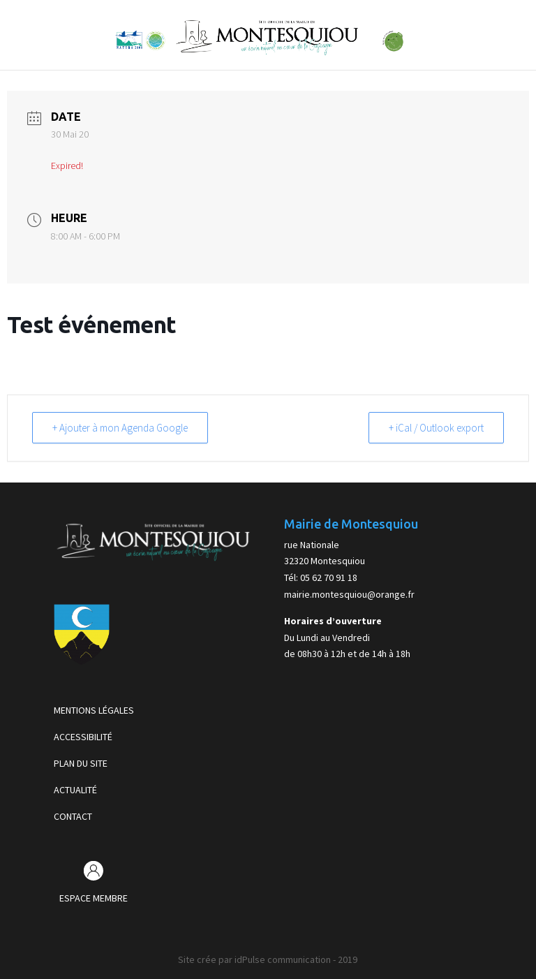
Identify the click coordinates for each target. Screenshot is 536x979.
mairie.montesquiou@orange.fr (349, 594)
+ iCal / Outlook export (436, 427)
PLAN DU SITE (80, 763)
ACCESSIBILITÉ (83, 736)
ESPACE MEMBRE (93, 898)
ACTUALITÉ (75, 789)
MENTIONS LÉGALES (94, 710)
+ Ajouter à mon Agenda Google (120, 427)
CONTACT (73, 816)
